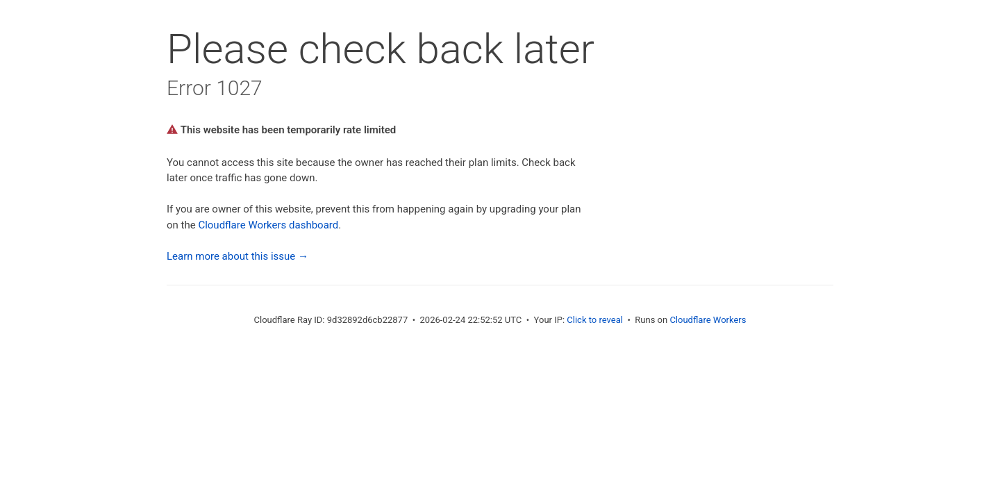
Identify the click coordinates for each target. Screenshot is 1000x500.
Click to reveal (595, 320)
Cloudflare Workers (707, 320)
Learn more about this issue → (237, 256)
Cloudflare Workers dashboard (268, 225)
